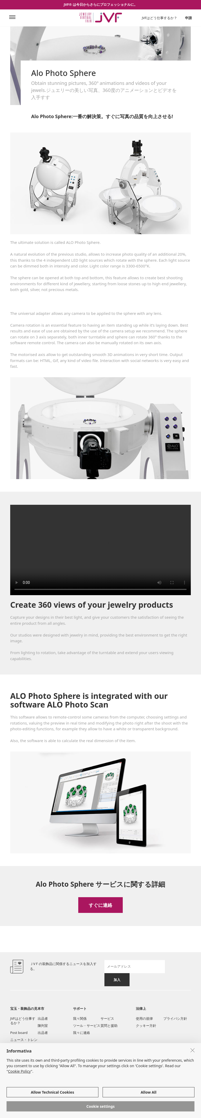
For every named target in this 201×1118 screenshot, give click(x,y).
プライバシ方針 (175, 1018)
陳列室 (43, 1025)
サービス (107, 1018)
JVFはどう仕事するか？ (159, 17)
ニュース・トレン (23, 1039)
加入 (117, 979)
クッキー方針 (146, 1025)
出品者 (43, 1018)
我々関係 (80, 1018)
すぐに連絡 (100, 905)
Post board (18, 1032)
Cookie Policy (19, 1071)
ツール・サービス (86, 1025)
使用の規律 (144, 1018)
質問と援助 (109, 1025)
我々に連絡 (81, 1032)
